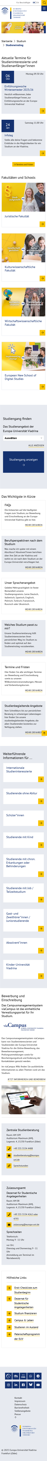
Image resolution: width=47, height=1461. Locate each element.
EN (37, 2)
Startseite (7, 41)
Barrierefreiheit (22, 1407)
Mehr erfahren (33, 525)
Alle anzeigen (36, 445)
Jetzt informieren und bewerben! (26, 1079)
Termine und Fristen (23, 164)
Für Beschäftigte (23, 2)
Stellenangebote (22, 1410)
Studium (21, 41)
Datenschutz (21, 1404)
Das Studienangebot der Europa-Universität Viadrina (20, 429)
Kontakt (18, 1397)
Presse (18, 1414)
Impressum (20, 1401)
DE (34, 2)
